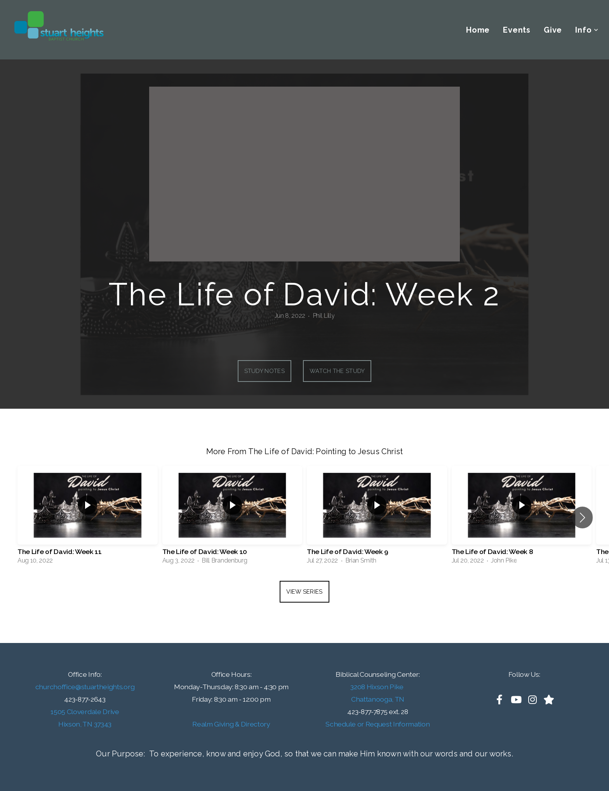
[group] (87, 517)
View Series (304, 591)
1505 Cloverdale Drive (84, 711)
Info (587, 30)
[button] (582, 517)
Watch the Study (337, 371)
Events (517, 30)
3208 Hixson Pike (377, 687)
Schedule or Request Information (377, 724)
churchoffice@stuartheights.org (84, 687)
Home (478, 30)
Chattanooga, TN (377, 699)
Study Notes (264, 371)
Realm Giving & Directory (231, 724)
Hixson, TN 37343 (84, 724)
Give (553, 30)
